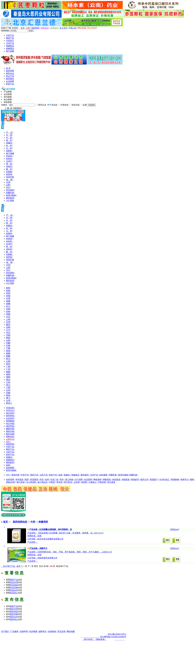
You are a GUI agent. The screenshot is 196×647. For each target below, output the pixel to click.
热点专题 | (10, 423)
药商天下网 (13, 626)
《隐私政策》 (100, 639)
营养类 (9, 174)
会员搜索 (8, 94)
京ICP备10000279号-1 (117, 634)
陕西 (8, 338)
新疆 (8, 353)
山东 (8, 390)
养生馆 (59, 482)
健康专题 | (10, 429)
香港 (8, 395)
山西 (8, 185)
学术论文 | (10, 410)
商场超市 (135, 479)
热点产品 (10, 76)
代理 (8, 298)
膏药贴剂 (10, 198)
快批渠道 (116, 479)
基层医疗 (154, 479)
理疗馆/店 (68, 482)
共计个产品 (8, 566)
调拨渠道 (107, 479)
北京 (8, 317)
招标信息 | (10, 437)
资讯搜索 (8, 97)
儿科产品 (10, 452)
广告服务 (14, 631)
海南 (8, 374)
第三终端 (69, 479)
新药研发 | (10, 416)
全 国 (9, 180)
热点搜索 (8, 99)
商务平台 (27, 629)
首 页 (8, 68)
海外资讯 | (10, 426)
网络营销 (97, 479)
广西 (8, 366)
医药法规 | (10, 434)
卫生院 (77, 482)
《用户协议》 (88, 639)
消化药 (9, 166)
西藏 (8, 356)
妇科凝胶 (10, 468)
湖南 (8, 377)
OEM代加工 (164, 479)
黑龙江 (9, 403)
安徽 (8, 393)
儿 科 (9, 148)
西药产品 (10, 38)
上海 (8, 319)
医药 (14, 580)
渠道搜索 (8, 102)
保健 (8, 301)
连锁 (8, 296)
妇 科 (9, 145)
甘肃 (8, 345)
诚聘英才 (43, 631)
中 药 (9, 138)
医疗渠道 (21, 482)
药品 (14, 582)
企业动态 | (10, 418)
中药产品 (10, 35)
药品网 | (4, 626)
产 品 (9, 132)
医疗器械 (10, 51)
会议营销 (88, 479)
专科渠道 (19, 479)
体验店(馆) (10, 482)
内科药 (9, 156)
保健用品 (10, 48)
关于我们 (5, 631)
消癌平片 (43, 548)
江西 (8, 387)
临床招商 (10, 479)
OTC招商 (10, 200)
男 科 (9, 164)
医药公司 (144, 479)
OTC (8, 475)
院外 (62, 479)
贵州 (8, 364)
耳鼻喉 (9, 172)
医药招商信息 (20, 521)
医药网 (39, 626)
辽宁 (8, 330)
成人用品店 (43, 482)
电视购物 (175, 479)
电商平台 (184, 479)
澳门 (8, 398)
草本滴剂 (10, 190)
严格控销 (102, 482)
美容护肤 (10, 177)
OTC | (8, 442)
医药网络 (19, 629)
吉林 (8, 327)
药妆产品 (10, 84)
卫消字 (9, 161)
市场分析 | (10, 408)
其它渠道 (111, 482)
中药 (32, 521)
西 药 (9, 140)
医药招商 (10, 71)
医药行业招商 (145, 626)
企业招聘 (10, 81)
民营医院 (34, 479)
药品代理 (68, 626)
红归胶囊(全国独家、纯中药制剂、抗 (55, 529)
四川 (8, 359)
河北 (8, 187)
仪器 (8, 309)
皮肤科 (9, 151)
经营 (8, 293)
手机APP (72, 28)
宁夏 (8, 348)
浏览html (174, 529)
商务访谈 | (10, 431)
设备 (8, 311)
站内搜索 (33, 631)
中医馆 (52, 482)
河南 (8, 335)
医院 (27, 479)
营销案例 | (10, 421)
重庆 (8, 325)
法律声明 (24, 631)
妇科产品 (10, 454)
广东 (8, 369)
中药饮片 (10, 41)
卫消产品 (10, 43)
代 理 (9, 135)
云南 (8, 361)
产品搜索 (8, 92)
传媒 (8, 314)
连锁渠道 (126, 479)
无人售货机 (31, 482)
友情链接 (52, 631)
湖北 (8, 380)
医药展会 (10, 79)
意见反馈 (61, 631)
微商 (192, 479)
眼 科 (9, 169)
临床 (8, 465)
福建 (8, 372)
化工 (8, 306)
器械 (8, 304)
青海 (8, 351)
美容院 (84, 482)
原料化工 (90, 626)
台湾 (8, 400)
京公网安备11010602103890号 (113, 637)
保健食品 (10, 46)
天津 (8, 182)
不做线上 (92, 482)
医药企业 (10, 73)
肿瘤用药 (43, 521)
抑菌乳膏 (10, 193)
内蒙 (8, 343)
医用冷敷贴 (11, 195)
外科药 (9, 159)
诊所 (47, 479)
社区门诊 (54, 479)
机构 (8, 290)
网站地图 (71, 631)
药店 (42, 479)
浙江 (8, 385)
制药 (8, 288)
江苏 (8, 382)
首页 (5, 521)
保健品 (9, 143)
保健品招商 (79, 626)
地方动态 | (10, 413)
